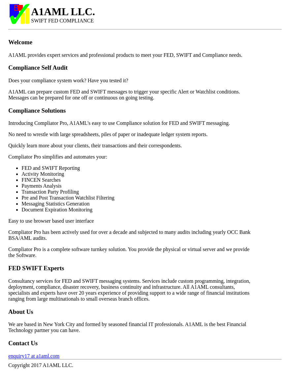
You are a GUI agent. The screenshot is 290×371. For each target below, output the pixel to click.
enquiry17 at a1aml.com (33, 356)
